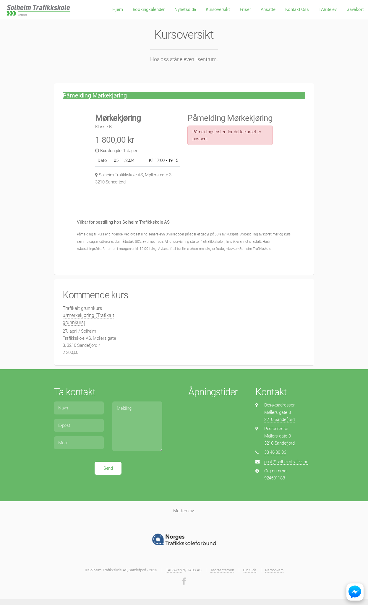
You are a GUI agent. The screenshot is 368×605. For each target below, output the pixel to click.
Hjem (117, 9)
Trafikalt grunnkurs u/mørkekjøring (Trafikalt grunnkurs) (88, 315)
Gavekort (355, 9)
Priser (245, 9)
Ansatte (268, 9)
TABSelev (328, 9)
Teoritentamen (222, 570)
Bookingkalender (149, 9)
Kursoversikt (218, 9)
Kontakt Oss (297, 9)
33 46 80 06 (275, 452)
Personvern (274, 570)
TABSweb (173, 570)
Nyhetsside (185, 9)
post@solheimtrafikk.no (286, 461)
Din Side (249, 570)
